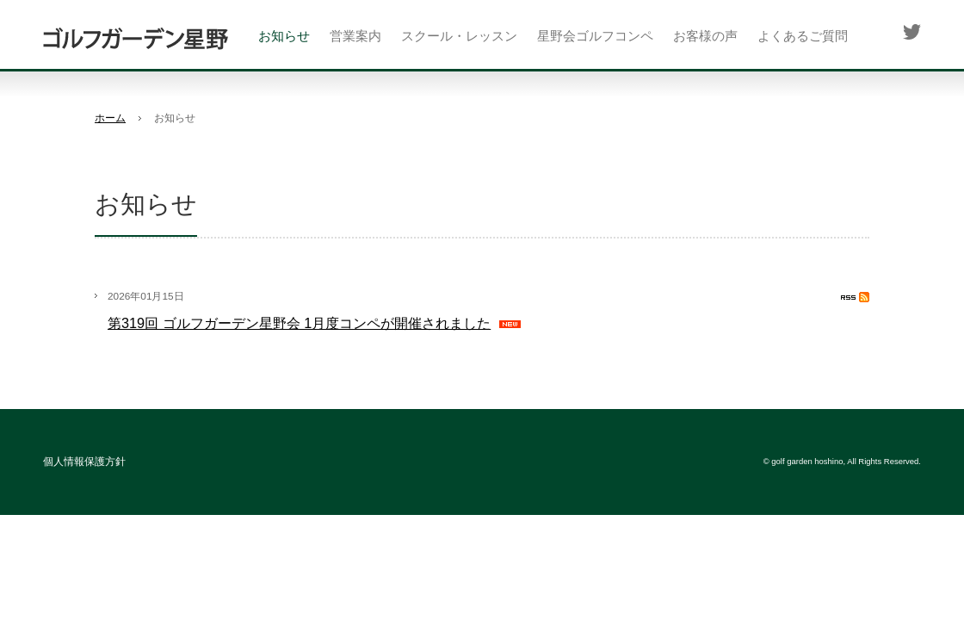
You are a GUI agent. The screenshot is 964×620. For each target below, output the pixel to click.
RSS (855, 297)
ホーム (110, 118)
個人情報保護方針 (84, 462)
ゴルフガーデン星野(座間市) (135, 39)
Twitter (911, 31)
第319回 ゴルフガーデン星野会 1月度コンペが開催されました (299, 323)
